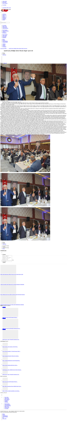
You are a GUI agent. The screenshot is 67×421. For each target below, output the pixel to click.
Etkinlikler (4, 37)
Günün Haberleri (5, 28)
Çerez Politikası (5, 41)
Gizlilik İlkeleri (5, 42)
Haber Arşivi (5, 26)
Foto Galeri (4, 36)
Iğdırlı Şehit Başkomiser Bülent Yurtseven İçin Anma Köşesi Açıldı (11, 274)
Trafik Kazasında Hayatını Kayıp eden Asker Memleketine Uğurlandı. (12, 304)
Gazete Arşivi (5, 27)
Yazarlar (4, 45)
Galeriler (4, 44)
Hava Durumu (7, 403)
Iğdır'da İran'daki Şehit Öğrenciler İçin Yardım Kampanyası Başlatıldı (12, 284)
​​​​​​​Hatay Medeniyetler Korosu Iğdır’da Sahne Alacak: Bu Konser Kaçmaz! (12, 294)
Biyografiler (5, 32)
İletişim (4, 40)
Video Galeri (5, 35)
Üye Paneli (4, 25)
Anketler (4, 31)
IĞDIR (5, 48)
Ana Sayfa (2, 48)
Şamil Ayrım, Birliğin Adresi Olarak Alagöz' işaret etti (17, 48)
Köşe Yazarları (5, 34)
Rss (3, 417)
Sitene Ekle (4, 418)
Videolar (4, 43)
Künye (4, 39)
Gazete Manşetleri (8, 405)
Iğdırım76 (5, 63)
